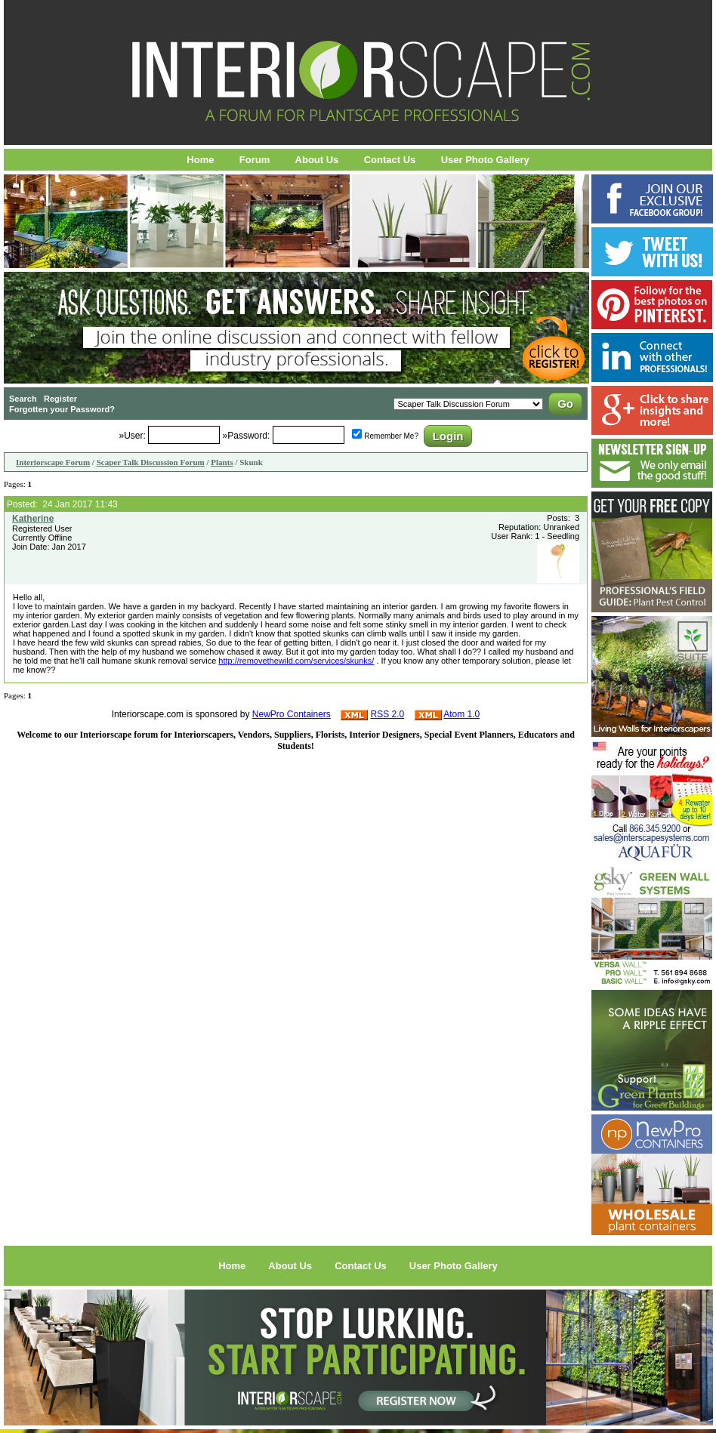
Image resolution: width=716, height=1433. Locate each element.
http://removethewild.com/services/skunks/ (296, 660)
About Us (317, 159)
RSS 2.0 (388, 714)
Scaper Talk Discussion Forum (151, 462)
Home (200, 159)
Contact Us (390, 159)
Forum (254, 159)
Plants (222, 462)
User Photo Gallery (485, 159)
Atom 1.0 (461, 714)
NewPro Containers (291, 714)
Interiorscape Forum (53, 462)
